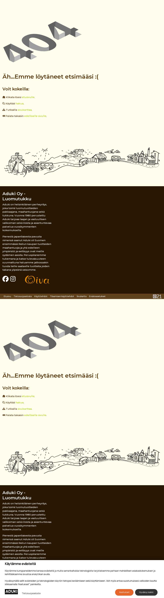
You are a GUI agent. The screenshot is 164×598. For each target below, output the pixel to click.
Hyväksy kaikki (146, 592)
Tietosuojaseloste (23, 296)
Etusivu (7, 296)
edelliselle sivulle (35, 115)
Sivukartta (82, 296)
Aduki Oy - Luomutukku (16, 196)
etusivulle (28, 97)
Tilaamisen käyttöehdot (62, 296)
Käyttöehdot (40, 296)
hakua (20, 103)
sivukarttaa (25, 109)
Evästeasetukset (97, 296)
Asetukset (124, 592)
